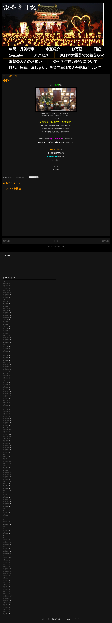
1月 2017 (5, 522)
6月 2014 (5, 562)
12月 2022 (6, 364)
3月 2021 (5, 412)
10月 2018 (6, 477)
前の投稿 (105, 241)
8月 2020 (5, 427)
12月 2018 (6, 472)
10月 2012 (6, 600)
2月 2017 (5, 519)
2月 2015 (5, 549)
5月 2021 (5, 407)
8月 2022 (5, 373)
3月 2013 (5, 589)
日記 (97, 49)
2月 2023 (5, 360)
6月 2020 (5, 432)
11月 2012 (6, 598)
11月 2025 (6, 295)
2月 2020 (5, 441)
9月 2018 (5, 479)
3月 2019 (5, 465)
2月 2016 (5, 540)
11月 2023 (6, 340)
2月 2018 (5, 495)
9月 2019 (5, 452)
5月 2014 (5, 564)
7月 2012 (5, 607)
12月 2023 (6, 337)
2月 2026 (5, 288)
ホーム (56, 241)
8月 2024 (5, 322)
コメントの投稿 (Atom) (58, 246)
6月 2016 (5, 531)
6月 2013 (5, 582)
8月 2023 (5, 346)
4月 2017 (5, 515)
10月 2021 (6, 396)
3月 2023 (5, 358)
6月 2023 (5, 351)
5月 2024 (5, 326)
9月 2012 (5, 602)
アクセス (41, 55)
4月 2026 (5, 284)
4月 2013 (5, 587)
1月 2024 (5, 335)
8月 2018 (5, 481)
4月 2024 (5, 328)
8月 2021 (5, 400)
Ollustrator (64, 619)
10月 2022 (6, 369)
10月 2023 (6, 342)
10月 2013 (6, 573)
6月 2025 (5, 299)
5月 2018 (5, 488)
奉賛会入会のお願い (25, 61)
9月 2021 (5, 398)
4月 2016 (5, 535)
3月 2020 (5, 438)
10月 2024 (6, 317)
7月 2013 (5, 580)
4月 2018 (5, 490)
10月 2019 (6, 450)
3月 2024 (5, 331)
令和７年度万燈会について (75, 61)
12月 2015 (6, 542)
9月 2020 (5, 425)
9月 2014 (5, 555)
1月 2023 (5, 362)
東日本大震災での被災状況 (82, 55)
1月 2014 (5, 566)
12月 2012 (6, 596)
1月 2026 (5, 290)
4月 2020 (5, 436)
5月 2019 (5, 461)
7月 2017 (5, 508)
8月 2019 (5, 454)
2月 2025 (5, 308)
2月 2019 (5, 468)
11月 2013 (6, 571)
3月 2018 (5, 492)
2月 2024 (5, 333)
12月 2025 (6, 292)
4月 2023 (5, 355)
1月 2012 (5, 614)
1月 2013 (5, 593)
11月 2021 (6, 394)
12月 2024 (6, 313)
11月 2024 (6, 315)
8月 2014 (5, 558)
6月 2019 (5, 459)
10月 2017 (6, 504)
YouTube (16, 55)
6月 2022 (5, 378)
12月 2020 (6, 418)
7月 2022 (5, 376)
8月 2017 (5, 506)
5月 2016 (5, 533)
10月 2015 (6, 544)
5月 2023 (5, 353)
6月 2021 (5, 405)
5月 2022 (5, 380)
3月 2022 (5, 385)
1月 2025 (5, 310)
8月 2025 (5, 297)
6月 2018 (5, 486)
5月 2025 (5, 301)
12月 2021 (6, 391)
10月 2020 (6, 423)
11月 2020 (6, 420)
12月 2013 (6, 569)
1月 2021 (5, 416)
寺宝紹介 (53, 49)
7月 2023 (5, 349)
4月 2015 (5, 546)
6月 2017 (5, 510)
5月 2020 (5, 434)
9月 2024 (5, 319)
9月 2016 (5, 526)
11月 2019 (6, 447)
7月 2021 (5, 402)
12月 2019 (6, 445)
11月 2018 (6, 474)
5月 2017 (5, 513)
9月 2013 (5, 576)
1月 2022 (5, 389)
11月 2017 (6, 501)
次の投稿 (6, 241)
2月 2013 (5, 591)
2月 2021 (5, 414)
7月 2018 (5, 483)
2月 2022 (5, 387)
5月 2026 (5, 281)
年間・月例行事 (21, 49)
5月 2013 (5, 584)
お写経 (76, 49)
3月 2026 (5, 286)
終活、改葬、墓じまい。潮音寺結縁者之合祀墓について (55, 68)
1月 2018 (5, 497)
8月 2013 (5, 578)
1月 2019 (5, 470)
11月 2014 (6, 551)
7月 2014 (5, 560)
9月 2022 (5, 371)
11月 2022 (6, 367)
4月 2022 (5, 382)
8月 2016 (5, 528)
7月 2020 (5, 430)
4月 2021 (5, 409)
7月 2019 (5, 456)
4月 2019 (5, 463)
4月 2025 (5, 304)
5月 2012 (5, 611)
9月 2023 (5, 344)
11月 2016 (6, 524)
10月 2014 (6, 553)
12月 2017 (6, 499)
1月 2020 (5, 443)
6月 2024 (5, 324)
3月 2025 (5, 306)
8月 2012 (5, 605)
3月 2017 (5, 517)
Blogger (80, 619)
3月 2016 (5, 537)
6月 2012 (5, 609)
